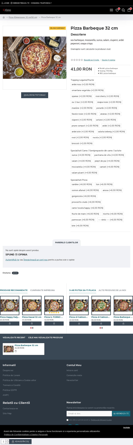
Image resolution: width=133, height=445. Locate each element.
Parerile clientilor (66, 242)
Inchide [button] (126, 427)
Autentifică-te (12, 259)
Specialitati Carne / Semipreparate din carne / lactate (96, 150)
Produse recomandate (13, 290)
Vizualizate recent (14, 337)
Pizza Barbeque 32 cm (26, 345)
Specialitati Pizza (79, 180)
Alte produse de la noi (112, 290)
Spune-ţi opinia (108, 60)
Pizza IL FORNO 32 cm (54, 317)
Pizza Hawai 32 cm (31, 317)
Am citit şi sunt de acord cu (89, 420)
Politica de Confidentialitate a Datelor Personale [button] (26, 434)
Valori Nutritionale (35, 95)
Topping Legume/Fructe (82, 80)
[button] (30, 327)
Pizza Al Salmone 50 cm (101, 317)
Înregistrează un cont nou (36, 259)
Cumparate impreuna (42, 290)
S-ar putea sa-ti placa (82, 290)
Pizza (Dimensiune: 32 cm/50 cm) (23, 17)
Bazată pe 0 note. (91, 60)
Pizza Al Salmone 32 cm (79, 317)
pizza (15, 273)
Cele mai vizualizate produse (45, 337)
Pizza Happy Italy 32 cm (9, 317)
